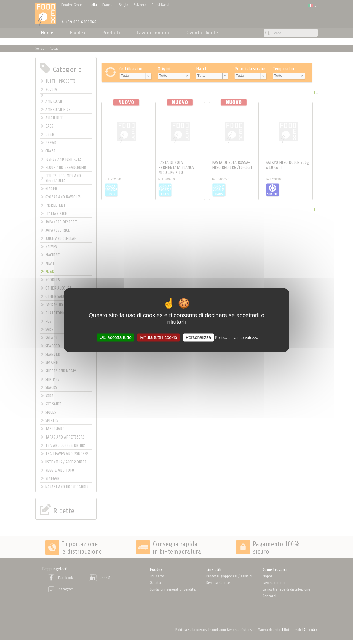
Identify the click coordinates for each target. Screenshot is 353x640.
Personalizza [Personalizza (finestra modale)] (198, 337)
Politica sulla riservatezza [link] (236, 337)
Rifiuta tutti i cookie (158, 337)
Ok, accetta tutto (115, 337)
